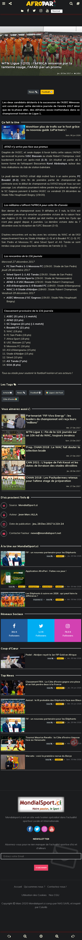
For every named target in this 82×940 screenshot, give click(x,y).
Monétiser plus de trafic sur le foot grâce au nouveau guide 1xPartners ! (53, 128)
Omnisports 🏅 (34, 587)
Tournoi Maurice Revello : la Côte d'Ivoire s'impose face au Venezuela (53, 738)
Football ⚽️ (47, 92)
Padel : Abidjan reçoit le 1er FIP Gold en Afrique (51, 654)
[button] (57, 11)
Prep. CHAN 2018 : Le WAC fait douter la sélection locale (53, 448)
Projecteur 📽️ (37, 599)
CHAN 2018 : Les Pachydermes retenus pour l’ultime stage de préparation (52, 479)
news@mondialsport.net (46, 533)
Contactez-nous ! (57, 886)
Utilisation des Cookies (34, 895)
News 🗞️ (33, 92)
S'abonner (41, 867)
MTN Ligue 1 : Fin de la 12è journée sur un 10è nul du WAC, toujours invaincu (51, 433)
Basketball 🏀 (47, 587)
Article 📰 (7, 392)
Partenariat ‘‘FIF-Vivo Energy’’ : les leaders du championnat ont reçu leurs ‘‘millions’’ (51, 419)
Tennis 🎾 (60, 658)
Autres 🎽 (22, 587)
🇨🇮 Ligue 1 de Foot (54, 392)
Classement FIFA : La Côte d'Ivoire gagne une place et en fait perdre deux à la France (53, 683)
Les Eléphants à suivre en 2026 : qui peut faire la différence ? (51, 594)
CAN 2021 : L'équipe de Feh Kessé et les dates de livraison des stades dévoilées (52, 464)
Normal (56, 11)
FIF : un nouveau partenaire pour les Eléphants (51, 552)
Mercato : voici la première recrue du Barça (49, 756)
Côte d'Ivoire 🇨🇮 (10, 399)
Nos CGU (54, 895)
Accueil (18, 886)
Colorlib (43, 907)
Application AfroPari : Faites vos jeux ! (46, 571)
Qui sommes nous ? (34, 886)
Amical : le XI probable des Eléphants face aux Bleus (53, 700)
